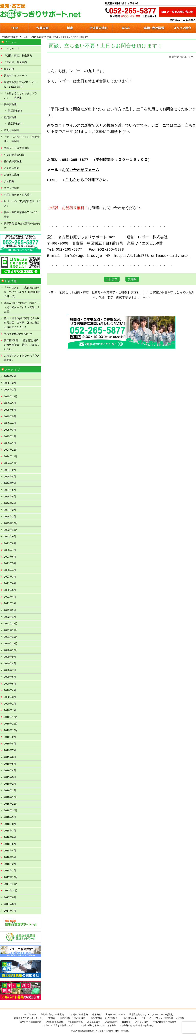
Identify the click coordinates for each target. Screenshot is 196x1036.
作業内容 (9, 68)
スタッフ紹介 (11, 188)
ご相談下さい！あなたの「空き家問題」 (22, 357)
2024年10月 (10, 463)
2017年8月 (10, 904)
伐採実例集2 (15, 110)
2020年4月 (10, 690)
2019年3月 (10, 777)
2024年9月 (10, 469)
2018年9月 (10, 817)
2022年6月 (10, 583)
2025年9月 (10, 403)
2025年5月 (10, 416)
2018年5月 (10, 843)
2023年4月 (10, 570)
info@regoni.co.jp (83, 256)
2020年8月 (10, 663)
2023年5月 (10, 563)
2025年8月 (10, 409)
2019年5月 (10, 763)
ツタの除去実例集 (14, 154)
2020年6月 (10, 676)
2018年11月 (10, 803)
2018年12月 (10, 797)
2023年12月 (10, 523)
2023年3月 (10, 576)
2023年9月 (10, 536)
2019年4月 (10, 770)
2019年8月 (10, 743)
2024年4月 (10, 503)
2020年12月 (10, 643)
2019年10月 (10, 730)
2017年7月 (10, 910)
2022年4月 (10, 596)
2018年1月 (10, 870)
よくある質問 (11, 168)
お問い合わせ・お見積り (18, 194)
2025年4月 (10, 423)
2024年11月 (10, 456)
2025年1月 (10, 443)
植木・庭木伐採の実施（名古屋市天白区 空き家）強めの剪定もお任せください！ (22, 322)
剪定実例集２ (15, 123)
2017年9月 (10, 897)
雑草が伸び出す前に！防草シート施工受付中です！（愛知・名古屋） (22, 307)
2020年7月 (10, 670)
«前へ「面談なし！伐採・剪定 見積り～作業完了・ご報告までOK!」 (95, 292)
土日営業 (112, 279)
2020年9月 (10, 656)
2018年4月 (10, 850)
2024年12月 (10, 449)
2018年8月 (10, 823)
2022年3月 (10, 603)
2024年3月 (10, 509)
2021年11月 (10, 630)
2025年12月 (10, 396)
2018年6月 (10, 837)
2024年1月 (10, 516)
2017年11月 (10, 883)
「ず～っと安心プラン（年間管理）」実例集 (22, 139)
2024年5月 (10, 496)
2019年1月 (10, 790)
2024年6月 (10, 489)
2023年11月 (10, 529)
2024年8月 (10, 476)
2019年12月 (10, 716)
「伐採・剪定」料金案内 (18, 55)
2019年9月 (10, 736)
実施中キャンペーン (15, 75)
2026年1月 (10, 389)
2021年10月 (10, 636)
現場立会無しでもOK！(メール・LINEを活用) (20, 84)
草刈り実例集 (11, 130)
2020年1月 (10, 710)
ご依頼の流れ (11, 174)
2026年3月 (10, 382)
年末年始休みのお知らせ (18, 333)
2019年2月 (10, 783)
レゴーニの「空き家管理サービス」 (22, 203)
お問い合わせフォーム (80, 170)
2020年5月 (10, 683)
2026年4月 (10, 376)
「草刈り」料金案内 (15, 62)
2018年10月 (10, 810)
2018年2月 (10, 863)
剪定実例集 (10, 117)
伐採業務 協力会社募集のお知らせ (22, 225)
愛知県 (132, 279)
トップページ (11, 48)
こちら (71, 180)
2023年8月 (10, 543)
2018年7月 (10, 830)
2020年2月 (10, 703)
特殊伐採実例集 (13, 161)
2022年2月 (10, 610)
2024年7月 (10, 483)
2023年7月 (10, 550)
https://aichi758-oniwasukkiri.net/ (152, 256)
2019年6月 (10, 757)
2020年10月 (10, 650)
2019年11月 (10, 723)
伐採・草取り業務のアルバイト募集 (22, 214)
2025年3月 (10, 429)
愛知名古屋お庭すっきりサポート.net (94, 1031)
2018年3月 (10, 857)
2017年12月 (10, 877)
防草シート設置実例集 (16, 148)
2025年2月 (10, 436)
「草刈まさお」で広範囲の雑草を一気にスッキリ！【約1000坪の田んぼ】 (22, 292)
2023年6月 (10, 556)
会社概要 (9, 181)
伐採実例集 (10, 104)
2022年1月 (10, 616)
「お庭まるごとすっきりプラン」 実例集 (20, 95)
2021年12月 (10, 623)
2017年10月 (10, 890)
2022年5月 (10, 590)
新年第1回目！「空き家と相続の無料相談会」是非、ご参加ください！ (22, 344)
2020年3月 (10, 696)
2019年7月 (10, 750)
